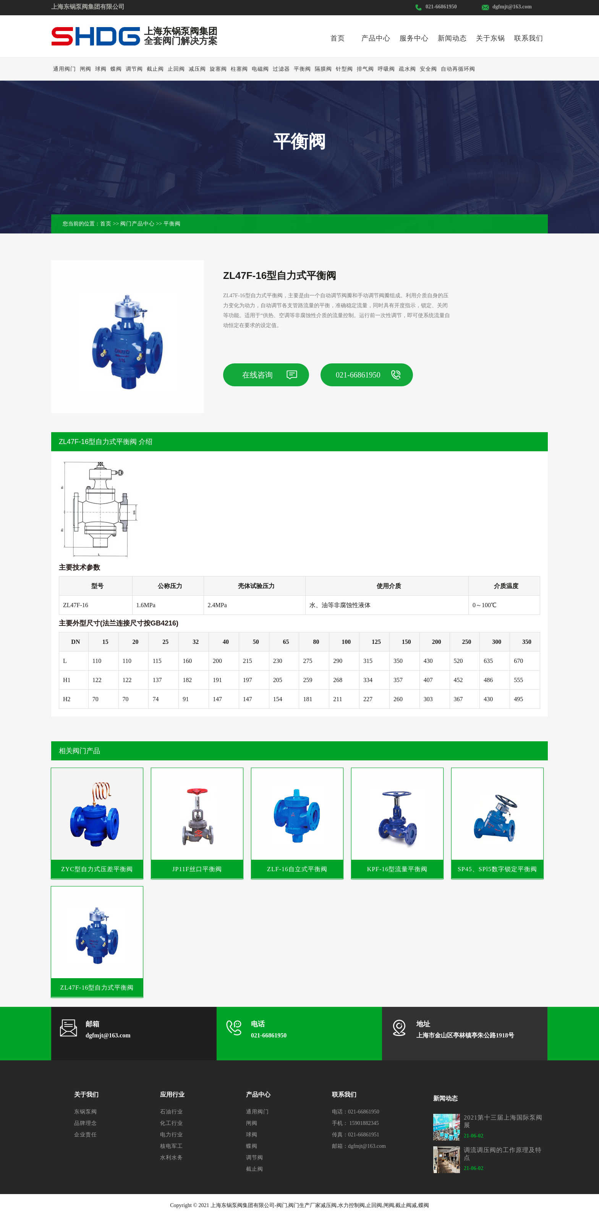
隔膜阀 (323, 69)
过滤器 (281, 69)
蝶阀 (116, 69)
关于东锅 (490, 38)
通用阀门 (64, 69)
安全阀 (428, 69)
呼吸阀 (386, 69)
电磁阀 (260, 69)
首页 (337, 38)
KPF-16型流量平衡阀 (397, 869)
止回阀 (176, 69)
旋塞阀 (218, 69)
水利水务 (171, 1157)
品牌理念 (85, 1123)
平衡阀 (302, 69)
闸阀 (85, 69)
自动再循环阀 (458, 69)
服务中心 (414, 38)
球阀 (101, 69)
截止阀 (155, 69)
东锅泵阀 (85, 1112)
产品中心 (375, 38)
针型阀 (344, 69)
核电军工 (171, 1146)
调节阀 (134, 69)
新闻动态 (452, 38)
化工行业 (171, 1123)
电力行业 (171, 1135)
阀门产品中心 (137, 224)
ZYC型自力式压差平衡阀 (97, 869)
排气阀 (365, 69)
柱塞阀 (239, 69)
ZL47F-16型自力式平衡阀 (97, 987)
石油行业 (171, 1112)
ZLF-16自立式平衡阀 (297, 869)
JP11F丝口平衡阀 (197, 869)
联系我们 (528, 38)
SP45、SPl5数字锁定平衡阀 (497, 869)
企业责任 (85, 1135)
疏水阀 (407, 69)
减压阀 (197, 69)
